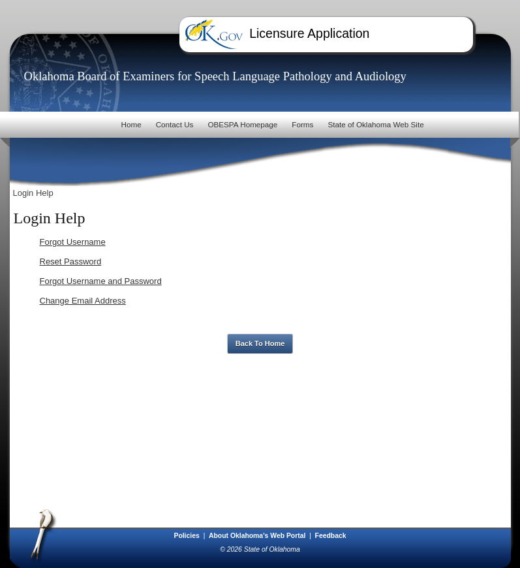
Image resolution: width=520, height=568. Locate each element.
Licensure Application (309, 33)
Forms (302, 124)
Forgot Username (73, 242)
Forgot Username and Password (101, 281)
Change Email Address (83, 301)
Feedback (330, 535)
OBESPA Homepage (242, 124)
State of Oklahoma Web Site (375, 124)
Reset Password (71, 261)
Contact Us (175, 124)
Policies (187, 535)
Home (131, 124)
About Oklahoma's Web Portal (258, 535)
